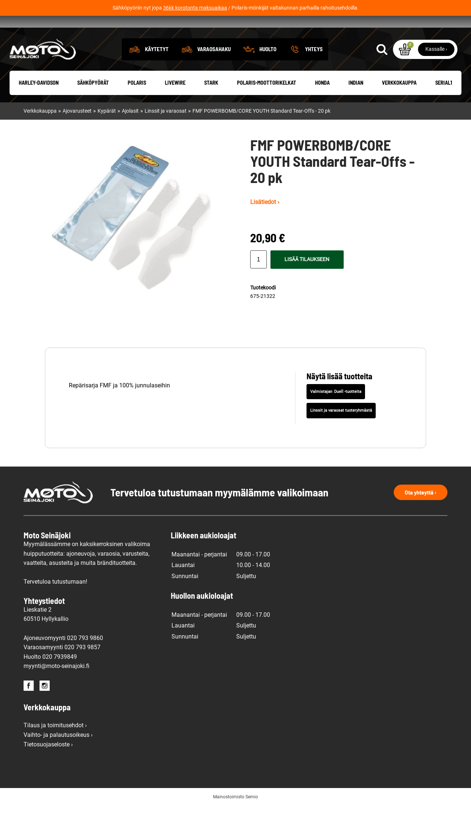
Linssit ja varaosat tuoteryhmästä (341, 428)
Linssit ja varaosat (166, 129)
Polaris (137, 101)
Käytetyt (157, 66)
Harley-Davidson (39, 101)
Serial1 (443, 101)
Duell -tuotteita (347, 409)
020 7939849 (59, 674)
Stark (211, 101)
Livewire (175, 101)
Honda (322, 101)
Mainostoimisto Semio (235, 814)
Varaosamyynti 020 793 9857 (62, 664)
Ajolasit (130, 129)
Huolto (267, 66)
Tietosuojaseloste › (48, 762)
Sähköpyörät (93, 101)
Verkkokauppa (399, 101)
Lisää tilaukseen (306, 277)
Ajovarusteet (77, 129)
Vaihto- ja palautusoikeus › (58, 752)
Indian (355, 101)
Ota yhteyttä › (420, 509)
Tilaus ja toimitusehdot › (55, 742)
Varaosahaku (214, 66)
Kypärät (107, 129)
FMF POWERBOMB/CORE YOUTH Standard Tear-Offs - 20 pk (261, 129)
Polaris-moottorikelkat (266, 101)
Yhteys (314, 66)
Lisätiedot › (264, 219)
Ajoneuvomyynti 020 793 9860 (63, 655)
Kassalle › (436, 67)
